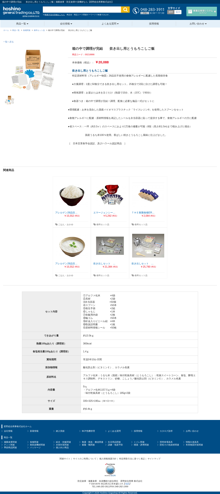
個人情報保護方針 (107, 458)
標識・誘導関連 (141, 445)
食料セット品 (102, 224)
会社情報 (65, 23)
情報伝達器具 (192, 442)
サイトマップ (154, 458)
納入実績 (60, 431)
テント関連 (9, 445)
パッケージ (35, 447)
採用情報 (154, 23)
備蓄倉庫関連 (10, 442)
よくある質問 (109, 23)
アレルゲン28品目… (66, 212)
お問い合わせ (197, 23)
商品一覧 (21, 23)
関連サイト (65, 458)
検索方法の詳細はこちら (55, 15)
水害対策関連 (62, 445)
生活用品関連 (114, 442)
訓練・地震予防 (115, 445)
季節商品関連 (10, 447)
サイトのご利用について (85, 458)
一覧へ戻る (8, 42)
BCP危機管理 (88, 431)
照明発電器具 (166, 442)
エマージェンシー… (104, 212)
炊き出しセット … (104, 263)
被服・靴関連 (88, 445)
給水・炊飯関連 (63, 442)
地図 (127, 484)
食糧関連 (34, 442)
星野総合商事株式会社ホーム (18, 426)
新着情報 (34, 431)
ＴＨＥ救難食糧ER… (143, 212)
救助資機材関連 (37, 445)
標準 (171, 12)
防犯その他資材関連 (169, 445)
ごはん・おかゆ (65, 224)
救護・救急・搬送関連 (92, 442)
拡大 (178, 12)
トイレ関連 (139, 442)
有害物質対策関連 (194, 445)
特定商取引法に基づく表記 (132, 458)
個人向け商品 (62, 447)
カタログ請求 (166, 431)
